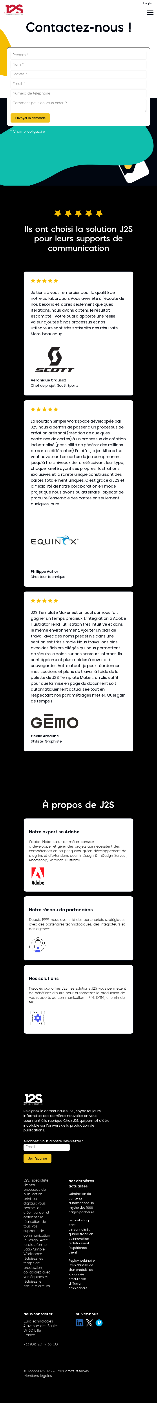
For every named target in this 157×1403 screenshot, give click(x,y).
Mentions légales (38, 1376)
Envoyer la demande (30, 118)
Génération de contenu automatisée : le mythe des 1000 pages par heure (81, 1203)
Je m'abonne (37, 1158)
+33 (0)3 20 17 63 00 (41, 1344)
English (148, 3)
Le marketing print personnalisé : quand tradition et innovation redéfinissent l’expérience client (81, 1236)
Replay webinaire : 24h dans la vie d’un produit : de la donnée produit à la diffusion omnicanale (82, 1274)
